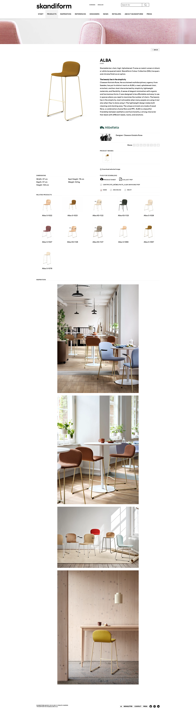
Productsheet (108, 180)
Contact (137, 706)
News (105, 14)
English (100, 5)
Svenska (92, 5)
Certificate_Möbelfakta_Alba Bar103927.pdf (120, 185)
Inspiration (65, 14)
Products (51, 14)
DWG (103, 190)
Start (40, 14)
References (80, 14)
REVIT (128, 190)
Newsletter (128, 706)
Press (149, 14)
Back (155, 50)
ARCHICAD (115, 190)
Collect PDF (126, 179)
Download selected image (110, 169)
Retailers (116, 14)
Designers (94, 14)
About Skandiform (134, 14)
